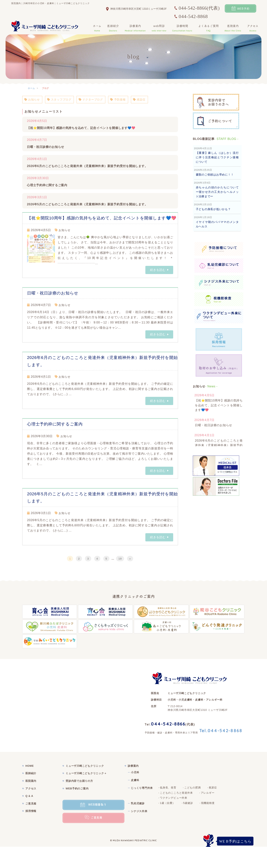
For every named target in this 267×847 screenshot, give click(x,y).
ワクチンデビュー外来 (173, 798)
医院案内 (233, 28)
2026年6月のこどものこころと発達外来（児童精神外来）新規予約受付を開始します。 (87, 166)
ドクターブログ (94, 99)
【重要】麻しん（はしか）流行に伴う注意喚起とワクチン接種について (217, 157)
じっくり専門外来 (142, 788)
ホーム (97, 28)
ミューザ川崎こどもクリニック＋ (86, 773)
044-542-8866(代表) (199, 8)
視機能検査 (208, 803)
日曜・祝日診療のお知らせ (45, 147)
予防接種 (122, 99)
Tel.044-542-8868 (221, 731)
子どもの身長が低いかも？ (213, 209)
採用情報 (30, 811)
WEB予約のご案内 (77, 788)
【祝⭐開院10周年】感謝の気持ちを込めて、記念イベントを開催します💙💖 (81, 128)
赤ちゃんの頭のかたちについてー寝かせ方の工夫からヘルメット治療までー (217, 192)
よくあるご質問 (208, 28)
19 (120, 558)
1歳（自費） (167, 803)
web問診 (159, 28)
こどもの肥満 (192, 787)
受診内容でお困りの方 (79, 781)
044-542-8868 (193, 16)
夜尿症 (213, 787)
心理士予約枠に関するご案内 (47, 185)
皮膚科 (135, 780)
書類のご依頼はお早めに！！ (215, 174)
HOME (29, 766)
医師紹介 (113, 28)
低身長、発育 (168, 787)
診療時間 (182, 28)
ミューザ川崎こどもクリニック (85, 766)
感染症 (144, 99)
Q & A (29, 796)
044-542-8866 (168, 724)
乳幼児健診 (138, 803)
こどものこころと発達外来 (176, 793)
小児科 (135, 772)
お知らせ (32, 99)
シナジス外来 (139, 811)
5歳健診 (188, 803)
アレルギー (208, 793)
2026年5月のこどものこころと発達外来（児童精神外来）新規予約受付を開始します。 (87, 204)
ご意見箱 (30, 803)
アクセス (252, 28)
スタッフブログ (61, 99)
